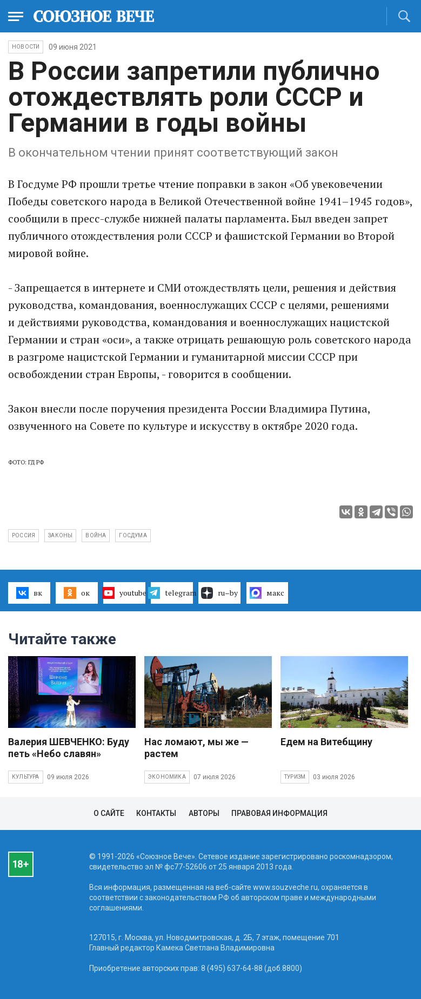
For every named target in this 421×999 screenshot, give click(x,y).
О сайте (108, 813)
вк (29, 593)
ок (76, 593)
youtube (124, 593)
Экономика (167, 777)
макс (267, 593)
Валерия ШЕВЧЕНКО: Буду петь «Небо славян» (68, 747)
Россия (23, 535)
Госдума (132, 535)
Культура (25, 777)
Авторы (204, 813)
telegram (172, 593)
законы (60, 535)
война (95, 535)
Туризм (294, 777)
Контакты (156, 813)
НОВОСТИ (25, 47)
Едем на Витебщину (326, 741)
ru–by (219, 593)
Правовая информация (279, 813)
